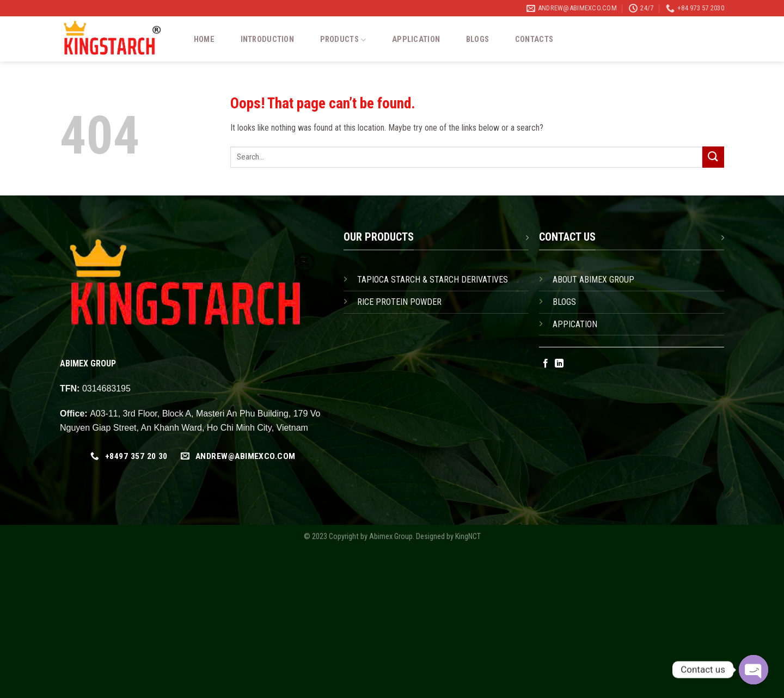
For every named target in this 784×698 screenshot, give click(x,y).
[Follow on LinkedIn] (559, 364)
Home (204, 39)
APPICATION (575, 324)
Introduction (267, 39)
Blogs (477, 39)
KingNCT (468, 536)
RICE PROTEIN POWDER (399, 302)
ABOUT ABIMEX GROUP (593, 279)
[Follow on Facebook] (545, 364)
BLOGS (564, 302)
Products (343, 40)
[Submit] (713, 157)
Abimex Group (391, 536)
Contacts (534, 39)
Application (416, 39)
